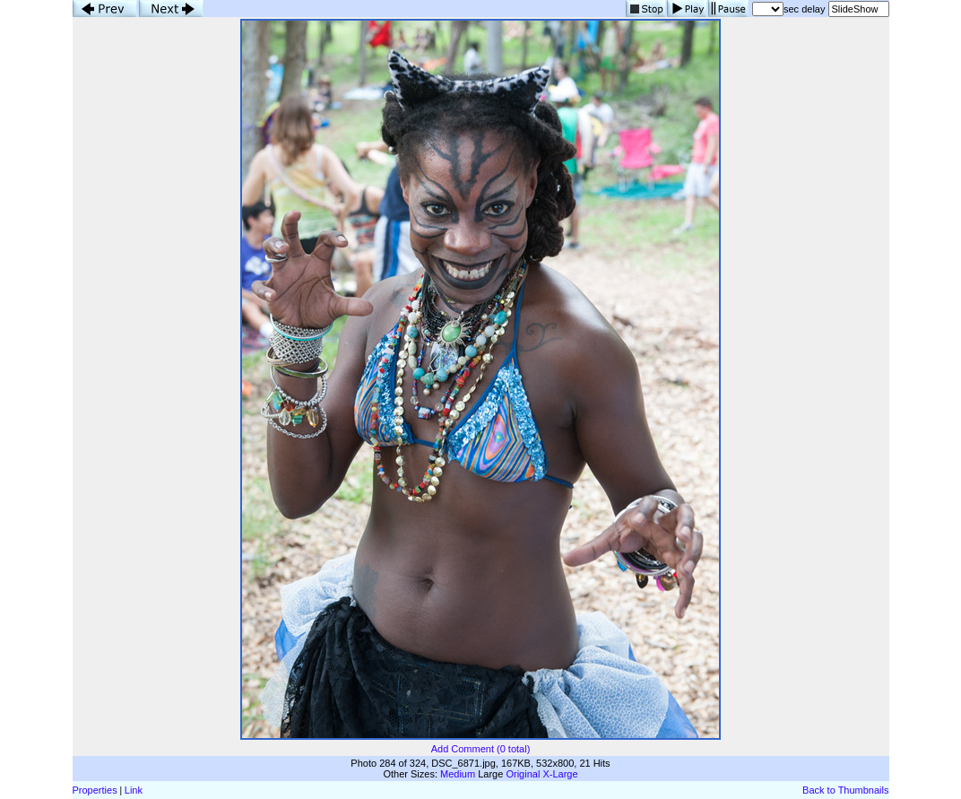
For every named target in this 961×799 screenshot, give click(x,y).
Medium (457, 774)
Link (134, 790)
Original (523, 774)
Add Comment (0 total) (481, 748)
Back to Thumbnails (845, 790)
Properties (95, 790)
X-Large (559, 774)
